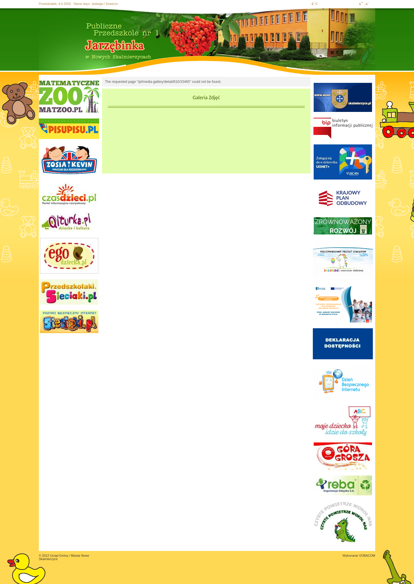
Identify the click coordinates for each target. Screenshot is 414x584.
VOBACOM (367, 555)
